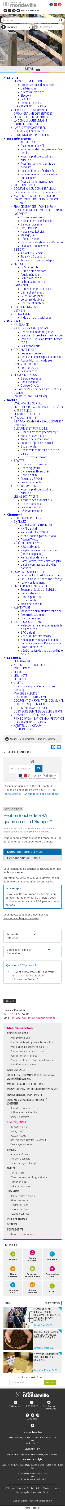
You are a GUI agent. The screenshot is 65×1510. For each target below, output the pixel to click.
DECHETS (19, 310)
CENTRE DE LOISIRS (26, 364)
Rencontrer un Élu (31, 103)
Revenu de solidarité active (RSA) (26, 789)
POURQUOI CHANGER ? (27, 518)
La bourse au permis (33, 281)
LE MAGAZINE (22, 661)
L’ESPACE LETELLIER (26, 418)
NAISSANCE (21, 324)
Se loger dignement (32, 224)
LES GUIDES (21, 679)
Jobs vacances (30, 382)
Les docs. (14, 658)
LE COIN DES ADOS (25, 375)
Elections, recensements (35, 246)
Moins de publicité (31, 604)
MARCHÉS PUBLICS (25, 693)
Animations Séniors (32, 253)
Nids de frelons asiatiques (36, 317)
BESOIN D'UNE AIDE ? (27, 142)
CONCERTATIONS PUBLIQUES (31, 135)
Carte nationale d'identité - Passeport (42, 242)
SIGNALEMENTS (23, 314)
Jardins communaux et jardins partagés (38, 566)
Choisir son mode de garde (37, 332)
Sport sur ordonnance (34, 464)
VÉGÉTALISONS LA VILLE (29, 543)
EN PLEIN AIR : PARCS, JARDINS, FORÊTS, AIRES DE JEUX (38, 408)
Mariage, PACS (29, 235)
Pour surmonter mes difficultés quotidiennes (39, 176)
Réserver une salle (32, 511)
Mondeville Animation (33, 436)
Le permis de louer (32, 296)
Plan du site (36, 1492)
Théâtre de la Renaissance (36, 439)
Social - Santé (41, 786)
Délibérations (28, 88)
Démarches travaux (32, 292)
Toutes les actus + (52, 1303)
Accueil (13, 739)
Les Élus (26, 99)
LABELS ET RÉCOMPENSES (30, 127)
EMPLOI (18, 264)
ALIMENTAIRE (22, 607)
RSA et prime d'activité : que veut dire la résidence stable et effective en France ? (33, 975)
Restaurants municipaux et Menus (41, 357)
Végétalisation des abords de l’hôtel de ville (42, 652)
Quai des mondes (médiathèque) (40, 432)
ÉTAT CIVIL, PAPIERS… (27, 228)
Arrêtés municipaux (32, 92)
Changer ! (14, 514)
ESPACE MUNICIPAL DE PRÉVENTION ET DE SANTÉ (38, 201)
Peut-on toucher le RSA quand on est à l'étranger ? (32, 793)
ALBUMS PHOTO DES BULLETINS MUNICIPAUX (33, 666)
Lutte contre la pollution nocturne (40, 575)
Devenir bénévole (31, 504)
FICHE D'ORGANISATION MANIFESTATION (39, 718)
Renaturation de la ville (34, 557)
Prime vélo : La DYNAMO (35, 532)
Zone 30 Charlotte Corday (36, 636)
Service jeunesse (31, 378)
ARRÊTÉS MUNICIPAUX (27, 725)
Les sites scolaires (32, 353)
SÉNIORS (19, 249)
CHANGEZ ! (20, 521)
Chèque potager (30, 618)
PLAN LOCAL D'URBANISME (30, 697)
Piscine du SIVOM (31, 478)
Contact (46, 1492)
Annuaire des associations (36, 500)
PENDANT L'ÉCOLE (25, 349)
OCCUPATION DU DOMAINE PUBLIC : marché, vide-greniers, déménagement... (38, 190)
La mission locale (31, 278)
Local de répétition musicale (37, 443)
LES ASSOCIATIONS (26, 496)
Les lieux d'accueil (31, 507)
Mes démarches (19, 139)
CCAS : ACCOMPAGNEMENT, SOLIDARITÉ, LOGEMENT (38, 211)
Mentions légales (22, 1492)
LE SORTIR (20, 672)
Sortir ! (12, 400)
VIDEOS (18, 682)
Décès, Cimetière (31, 239)
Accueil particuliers (17, 786)
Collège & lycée (30, 385)
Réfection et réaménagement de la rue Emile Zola (41, 627)
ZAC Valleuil (28, 632)
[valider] (50, 1382)
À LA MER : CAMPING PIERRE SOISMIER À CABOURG (38, 423)
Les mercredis (29, 367)
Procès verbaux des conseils (38, 85)
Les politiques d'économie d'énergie (42, 579)
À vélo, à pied (29, 528)
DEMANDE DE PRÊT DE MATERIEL (33, 715)
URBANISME (21, 285)
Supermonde (28, 446)
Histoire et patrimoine (33, 457)
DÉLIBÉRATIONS (23, 729)
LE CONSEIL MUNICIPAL (28, 81)
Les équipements (31, 482)
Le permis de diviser (33, 299)
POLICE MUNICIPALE (26, 307)
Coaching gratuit (30, 468)
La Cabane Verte (31, 346)
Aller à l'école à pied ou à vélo (38, 536)
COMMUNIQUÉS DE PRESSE (30, 131)
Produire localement (33, 614)
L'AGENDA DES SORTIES (28, 403)
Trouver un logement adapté (37, 260)
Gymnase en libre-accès (35, 471)
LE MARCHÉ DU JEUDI (27, 414)
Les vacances (29, 371)
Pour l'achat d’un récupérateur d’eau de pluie (42, 151)
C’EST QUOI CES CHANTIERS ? (32, 622)
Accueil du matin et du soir (36, 360)
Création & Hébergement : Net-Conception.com (32, 1501)
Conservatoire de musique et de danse (40, 451)
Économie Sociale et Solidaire (38, 589)
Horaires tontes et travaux (36, 289)
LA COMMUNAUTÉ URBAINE (30, 120)
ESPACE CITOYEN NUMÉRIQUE (32, 396)
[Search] (31, 20)
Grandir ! (13, 321)
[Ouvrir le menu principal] (32, 69)
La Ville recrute (29, 267)
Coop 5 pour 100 (31, 597)
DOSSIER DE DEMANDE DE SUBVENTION (38, 711)
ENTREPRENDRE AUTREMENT (31, 586)
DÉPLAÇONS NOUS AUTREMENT (33, 525)
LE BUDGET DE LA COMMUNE (31, 110)
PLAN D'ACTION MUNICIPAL (30, 106)
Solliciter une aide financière (37, 221)
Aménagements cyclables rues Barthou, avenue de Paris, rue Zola (41, 641)
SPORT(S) (19, 460)
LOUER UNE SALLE (25, 185)
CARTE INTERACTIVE (26, 124)
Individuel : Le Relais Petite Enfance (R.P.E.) (41, 340)
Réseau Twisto (29, 539)
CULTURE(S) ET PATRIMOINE (30, 428)
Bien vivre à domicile (33, 256)
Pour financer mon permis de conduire (38, 165)
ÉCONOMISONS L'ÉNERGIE (29, 572)
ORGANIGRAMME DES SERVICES (33, 113)
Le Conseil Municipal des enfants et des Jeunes (37, 391)
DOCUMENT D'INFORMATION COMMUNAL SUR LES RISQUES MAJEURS (39, 702)
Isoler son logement (33, 582)
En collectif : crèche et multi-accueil (42, 335)
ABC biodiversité (30, 546)
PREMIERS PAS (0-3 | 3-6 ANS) (32, 328)
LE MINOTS (20, 675)
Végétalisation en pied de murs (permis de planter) (39, 552)
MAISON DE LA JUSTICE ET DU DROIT (36, 196)
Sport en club (29, 475)
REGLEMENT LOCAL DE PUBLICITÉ (34, 708)
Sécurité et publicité (33, 303)
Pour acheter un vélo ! (33, 145)
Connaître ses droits (33, 217)
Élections (26, 95)
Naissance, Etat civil (32, 231)
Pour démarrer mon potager (37, 181)
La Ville (12, 78)
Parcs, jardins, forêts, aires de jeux (41, 561)
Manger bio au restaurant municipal (41, 611)
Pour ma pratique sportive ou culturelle (38, 158)
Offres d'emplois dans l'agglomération (33, 272)
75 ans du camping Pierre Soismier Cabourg (34, 688)
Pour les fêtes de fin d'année (38, 171)
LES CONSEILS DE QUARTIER (31, 117)
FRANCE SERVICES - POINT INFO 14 (35, 206)
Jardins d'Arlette (30, 593)
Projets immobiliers (32, 647)
